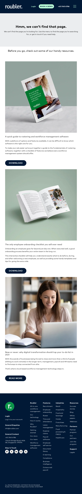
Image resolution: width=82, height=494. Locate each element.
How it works (35, 421)
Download (16, 270)
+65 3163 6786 (63, 6)
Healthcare (60, 438)
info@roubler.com (12, 428)
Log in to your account (14, 419)
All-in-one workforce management (35, 408)
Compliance (47, 458)
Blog (71, 412)
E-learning (47, 455)
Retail (58, 406)
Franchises (60, 422)
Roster (45, 415)
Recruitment (48, 406)
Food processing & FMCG (60, 431)
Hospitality (60, 410)
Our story (33, 436)
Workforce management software (35, 445)
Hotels (58, 419)
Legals (72, 452)
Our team (34, 439)
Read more (15, 378)
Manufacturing (61, 426)
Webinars (73, 421)
